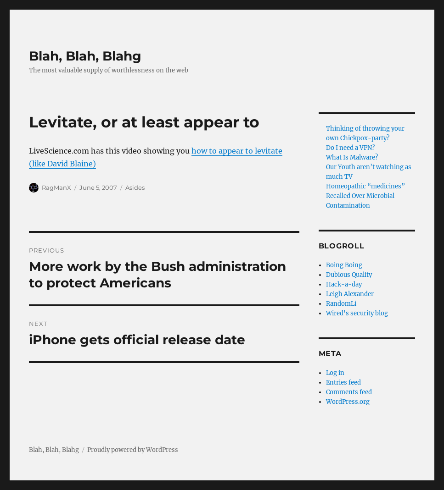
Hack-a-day (344, 284)
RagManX (56, 187)
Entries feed (343, 382)
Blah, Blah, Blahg (85, 56)
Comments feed (349, 392)
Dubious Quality (349, 275)
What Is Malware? (352, 157)
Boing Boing (344, 265)
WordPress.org (348, 402)
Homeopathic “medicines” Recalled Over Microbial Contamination (365, 195)
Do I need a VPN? (350, 148)
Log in (335, 373)
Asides (135, 187)
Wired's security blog (357, 313)
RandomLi (341, 304)
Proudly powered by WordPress (132, 450)
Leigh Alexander (350, 294)
